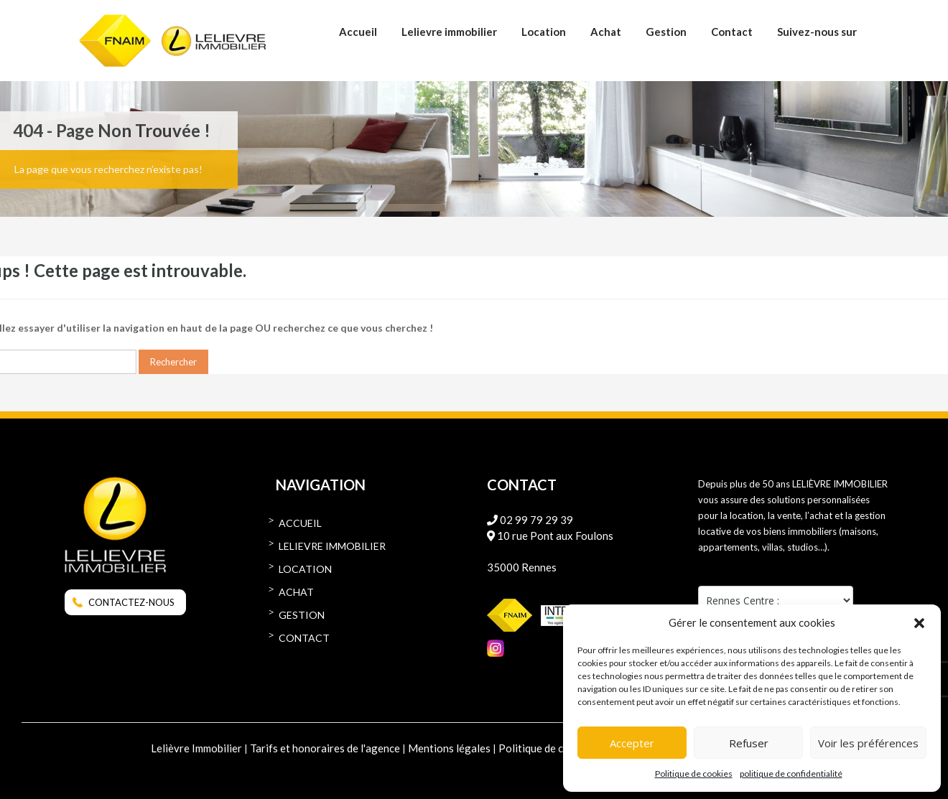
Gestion (666, 31)
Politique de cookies (694, 773)
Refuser (748, 743)
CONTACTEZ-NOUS (131, 602)
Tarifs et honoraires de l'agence (325, 748)
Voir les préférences (868, 743)
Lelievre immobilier (449, 31)
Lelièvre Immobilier (196, 748)
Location (543, 31)
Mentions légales (449, 748)
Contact (732, 31)
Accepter (632, 743)
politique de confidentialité (791, 773)
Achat (605, 31)
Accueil (358, 31)
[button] (919, 622)
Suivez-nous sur (817, 31)
